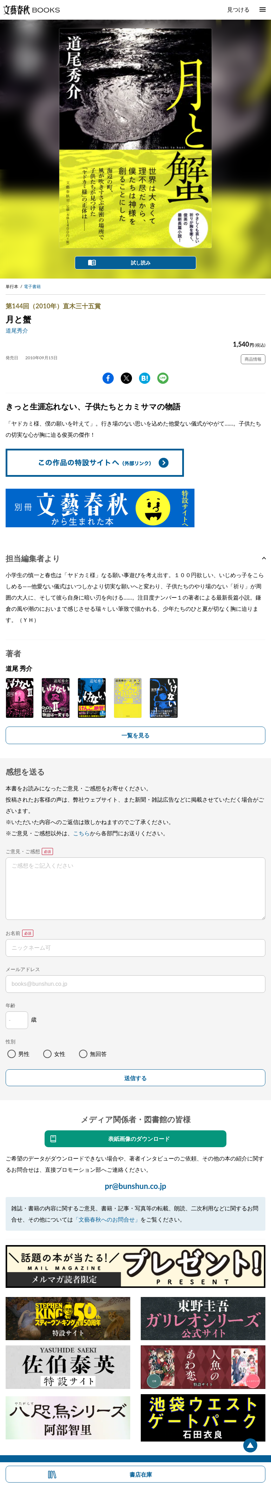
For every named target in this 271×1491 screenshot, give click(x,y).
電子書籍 (32, 286)
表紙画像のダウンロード (139, 1138)
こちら (81, 833)
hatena (144, 378)
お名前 (13, 933)
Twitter (126, 378)
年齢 (10, 1005)
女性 (59, 1053)
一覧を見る (135, 735)
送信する (135, 1078)
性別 (10, 1041)
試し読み (141, 263)
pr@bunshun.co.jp (135, 1186)
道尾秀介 (17, 330)
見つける (238, 9)
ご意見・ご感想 (23, 851)
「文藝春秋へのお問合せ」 (106, 1219)
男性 (23, 1053)
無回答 (98, 1053)
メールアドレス (23, 969)
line (162, 378)
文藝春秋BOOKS (31, 9)
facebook (108, 378)
